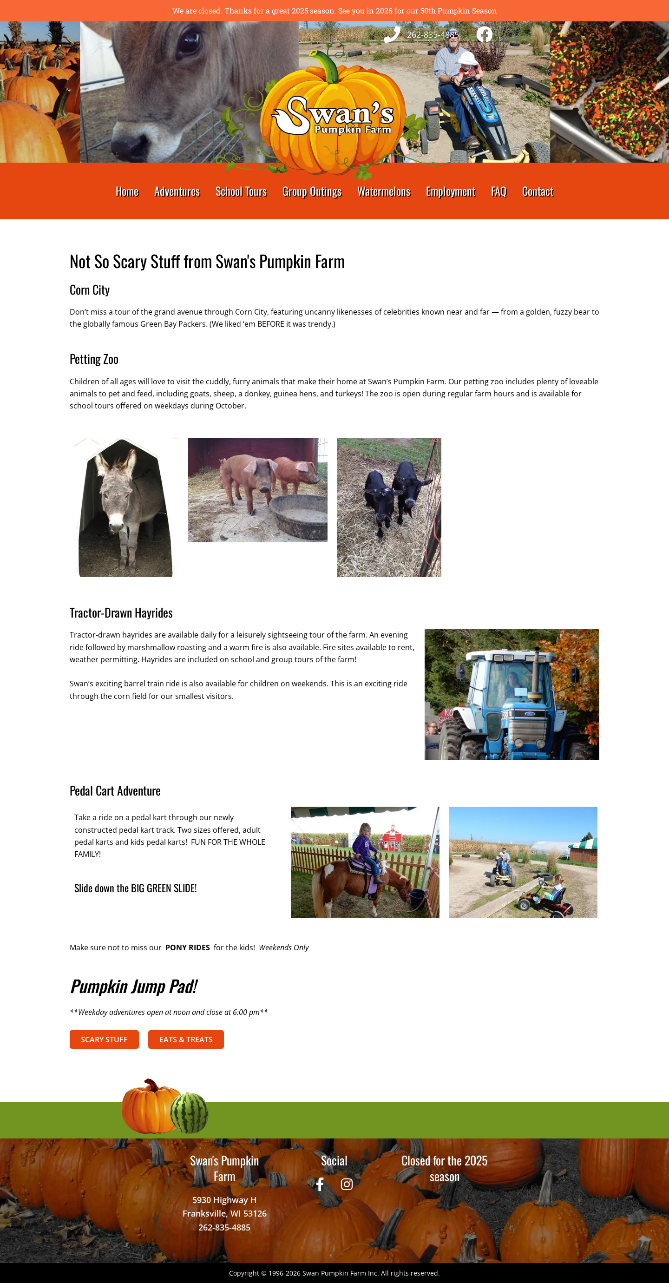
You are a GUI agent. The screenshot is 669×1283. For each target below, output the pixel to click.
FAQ (498, 190)
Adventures (177, 190)
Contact (537, 190)
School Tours (241, 190)
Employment (450, 190)
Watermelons (383, 190)
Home (127, 190)
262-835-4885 (224, 1227)
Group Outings (311, 190)
